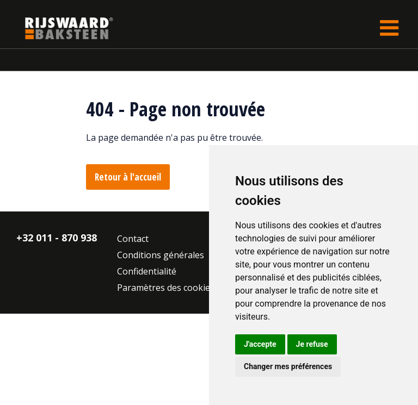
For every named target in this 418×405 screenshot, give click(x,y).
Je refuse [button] (312, 344)
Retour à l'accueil (128, 177)
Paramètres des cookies (165, 288)
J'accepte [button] (260, 344)
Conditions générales (160, 255)
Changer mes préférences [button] (288, 366)
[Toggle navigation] (389, 28)
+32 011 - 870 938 (56, 237)
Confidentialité (146, 271)
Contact (133, 239)
